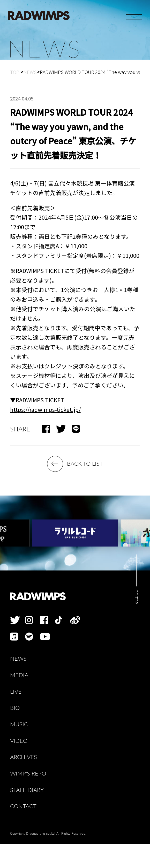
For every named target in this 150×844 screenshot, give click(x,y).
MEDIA (19, 675)
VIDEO (18, 741)
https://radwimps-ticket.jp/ (45, 409)
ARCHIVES (23, 757)
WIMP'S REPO (28, 773)
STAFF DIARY (27, 790)
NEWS (18, 659)
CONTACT (23, 806)
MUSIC (19, 724)
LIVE (15, 691)
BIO (15, 708)
